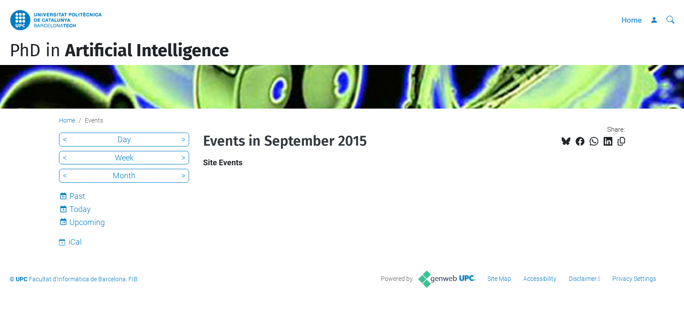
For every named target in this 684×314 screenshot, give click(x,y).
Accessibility (539, 278)
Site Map (499, 278)
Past (77, 196)
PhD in (119, 50)
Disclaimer (583, 278)
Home (632, 20)
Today (80, 209)
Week (124, 157)
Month (124, 175)
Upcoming (87, 222)
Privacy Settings (634, 278)
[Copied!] (621, 142)
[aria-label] (670, 20)
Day (124, 139)
